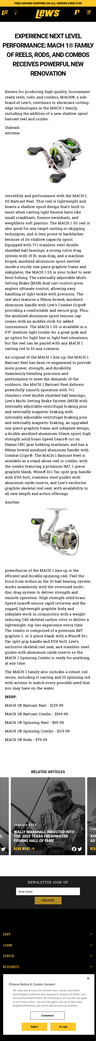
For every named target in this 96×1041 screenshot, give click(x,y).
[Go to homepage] (48, 14)
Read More (24, 849)
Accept (63, 1026)
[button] (5, 12)
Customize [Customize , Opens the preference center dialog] (47, 1015)
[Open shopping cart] (90, 12)
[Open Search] (16, 12)
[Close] (88, 978)
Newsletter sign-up (48, 882)
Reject (34, 1026)
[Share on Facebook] (74, 848)
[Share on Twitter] (3, 848)
